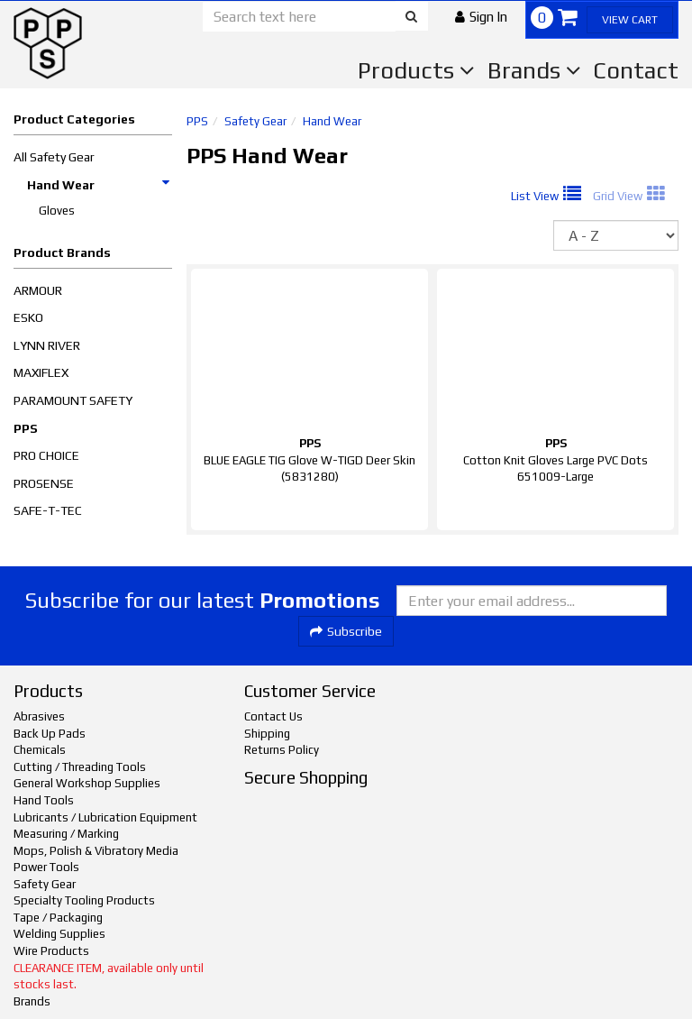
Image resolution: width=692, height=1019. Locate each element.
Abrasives (39, 716)
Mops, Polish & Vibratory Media (96, 851)
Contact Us (273, 716)
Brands (534, 70)
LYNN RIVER (47, 345)
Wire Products (51, 951)
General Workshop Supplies (87, 783)
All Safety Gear (54, 157)
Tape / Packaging (58, 917)
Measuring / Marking (66, 833)
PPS (26, 428)
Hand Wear (99, 185)
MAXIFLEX (41, 372)
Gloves (57, 210)
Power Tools (46, 867)
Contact (635, 70)
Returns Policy (281, 750)
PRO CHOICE (46, 455)
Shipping (267, 733)
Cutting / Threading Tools (80, 767)
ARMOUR (38, 290)
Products (416, 70)
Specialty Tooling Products (84, 900)
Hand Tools (44, 800)
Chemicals (40, 750)
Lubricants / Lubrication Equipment (105, 817)
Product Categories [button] (74, 119)
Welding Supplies (59, 934)
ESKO (28, 317)
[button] (481, 16)
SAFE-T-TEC (48, 510)
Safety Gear (255, 121)
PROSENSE (44, 483)
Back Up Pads (50, 733)
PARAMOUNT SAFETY (73, 400)
